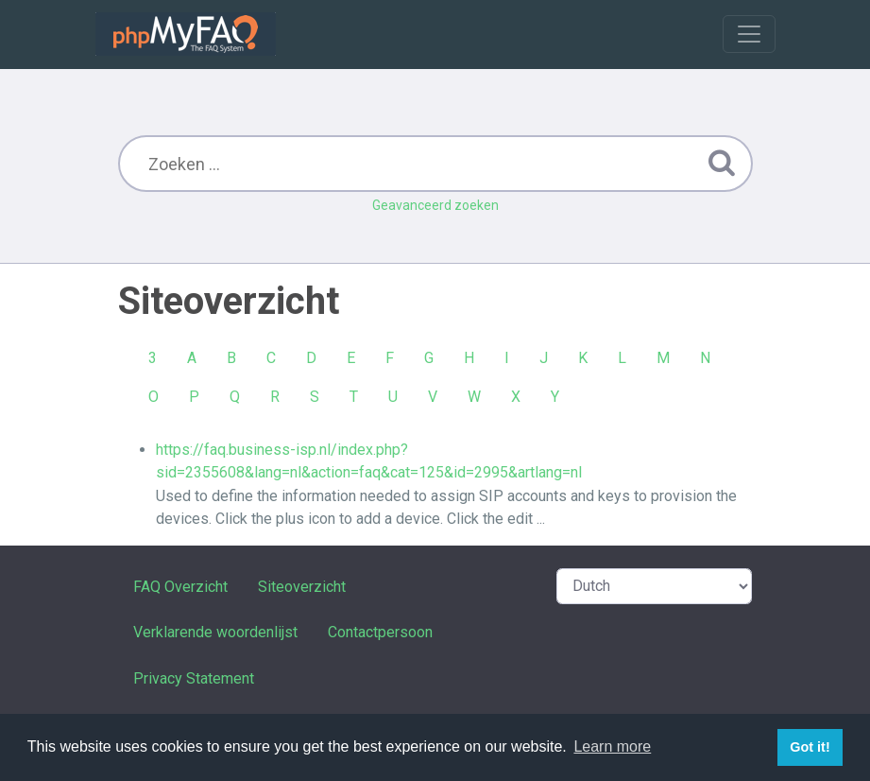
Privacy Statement (193, 678)
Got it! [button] (809, 747)
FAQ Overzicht (180, 587)
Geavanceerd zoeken (435, 205)
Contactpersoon (380, 632)
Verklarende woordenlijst (215, 632)
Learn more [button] (612, 746)
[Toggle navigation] (749, 34)
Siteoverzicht (302, 587)
